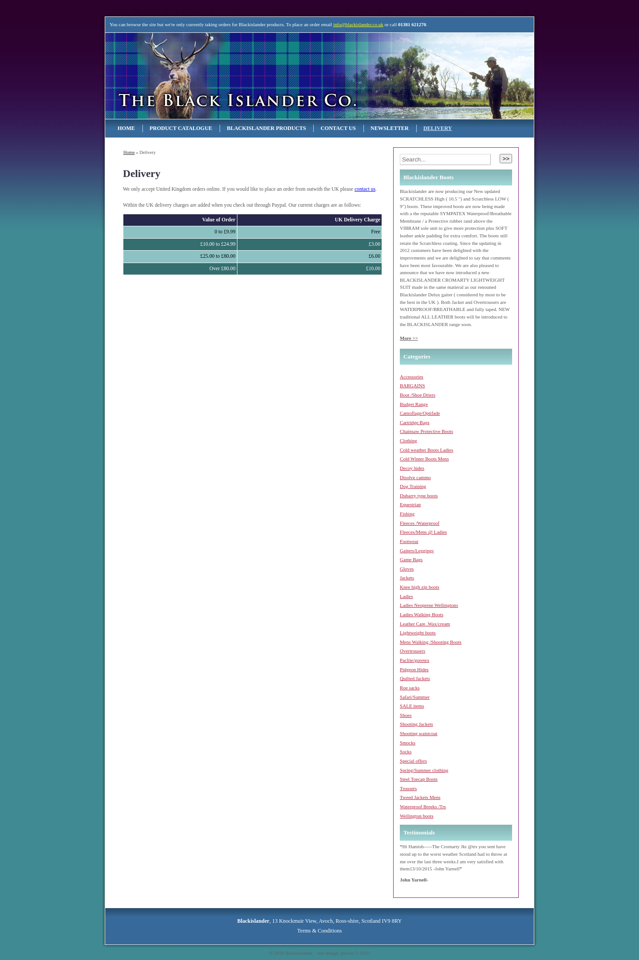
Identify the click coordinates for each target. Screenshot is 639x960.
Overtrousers (412, 650)
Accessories (411, 376)
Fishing (407, 513)
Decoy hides (412, 468)
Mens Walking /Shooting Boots (431, 642)
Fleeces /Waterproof (419, 523)
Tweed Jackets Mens (420, 797)
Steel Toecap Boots (419, 779)
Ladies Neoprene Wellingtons (429, 605)
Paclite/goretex (414, 660)
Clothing (408, 440)
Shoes (405, 715)
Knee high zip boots (419, 587)
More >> (409, 338)
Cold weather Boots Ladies (426, 449)
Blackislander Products (266, 128)
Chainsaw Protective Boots (426, 431)
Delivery (437, 128)
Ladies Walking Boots (421, 614)
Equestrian (410, 504)
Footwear (409, 541)
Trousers (408, 788)
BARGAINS (412, 385)
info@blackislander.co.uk (358, 24)
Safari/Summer (415, 697)
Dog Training (413, 486)
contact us (365, 189)
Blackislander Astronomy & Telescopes (199, 76)
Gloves (407, 568)
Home (126, 128)
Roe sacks (410, 687)
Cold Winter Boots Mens (424, 458)
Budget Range (414, 404)
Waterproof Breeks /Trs (423, 806)
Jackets (407, 577)
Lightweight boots (418, 632)
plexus (347, 953)
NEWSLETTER (390, 128)
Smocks (407, 742)
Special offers (413, 760)
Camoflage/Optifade (420, 413)
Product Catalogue (181, 128)
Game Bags (411, 559)
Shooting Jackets (416, 724)
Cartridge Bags (415, 422)
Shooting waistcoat (419, 733)
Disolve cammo (415, 477)
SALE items (412, 705)
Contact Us (337, 128)
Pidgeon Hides (414, 669)
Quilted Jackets (415, 678)
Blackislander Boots (428, 177)
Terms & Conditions (319, 931)
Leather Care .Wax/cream (425, 623)
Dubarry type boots (419, 495)
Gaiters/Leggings (417, 550)
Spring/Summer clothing (424, 770)
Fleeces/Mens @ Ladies (423, 532)
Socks (405, 751)
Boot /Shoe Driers (417, 394)
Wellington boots (417, 815)
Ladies (406, 596)
